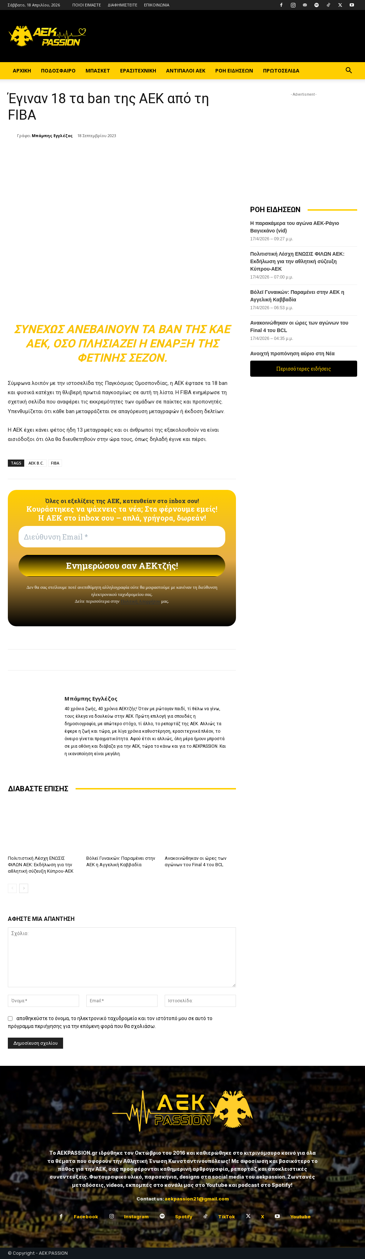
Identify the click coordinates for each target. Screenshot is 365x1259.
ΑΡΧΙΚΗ (22, 70)
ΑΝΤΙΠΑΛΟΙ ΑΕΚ (185, 70)
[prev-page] (12, 888)
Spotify (183, 1216)
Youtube (300, 1216)
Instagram (136, 1216)
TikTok (226, 1216)
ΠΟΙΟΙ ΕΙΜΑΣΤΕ (86, 4)
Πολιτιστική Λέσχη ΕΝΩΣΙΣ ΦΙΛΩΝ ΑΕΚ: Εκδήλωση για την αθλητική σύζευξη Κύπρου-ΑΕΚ (40, 865)
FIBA (55, 463)
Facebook (86, 1216)
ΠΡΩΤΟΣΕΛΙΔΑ (281, 70)
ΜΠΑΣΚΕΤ (98, 70)
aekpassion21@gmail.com (197, 1199)
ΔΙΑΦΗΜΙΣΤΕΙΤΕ (122, 4)
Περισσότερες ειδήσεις (303, 368)
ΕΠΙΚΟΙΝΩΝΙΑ (156, 4)
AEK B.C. (36, 463)
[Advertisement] (303, 142)
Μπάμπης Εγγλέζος (52, 135)
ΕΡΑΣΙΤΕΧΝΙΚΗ (138, 70)
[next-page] (23, 888)
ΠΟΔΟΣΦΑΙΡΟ (58, 70)
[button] (348, 71)
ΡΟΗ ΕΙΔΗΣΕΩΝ (234, 70)
